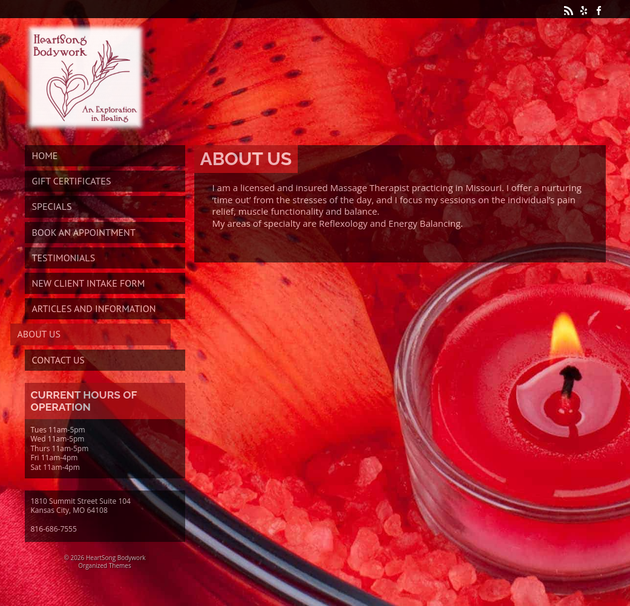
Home (45, 155)
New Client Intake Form (88, 283)
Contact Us (58, 360)
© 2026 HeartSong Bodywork (105, 557)
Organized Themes (104, 565)
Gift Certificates (71, 181)
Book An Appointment (84, 232)
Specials (52, 206)
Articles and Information (94, 308)
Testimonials (64, 258)
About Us (39, 334)
